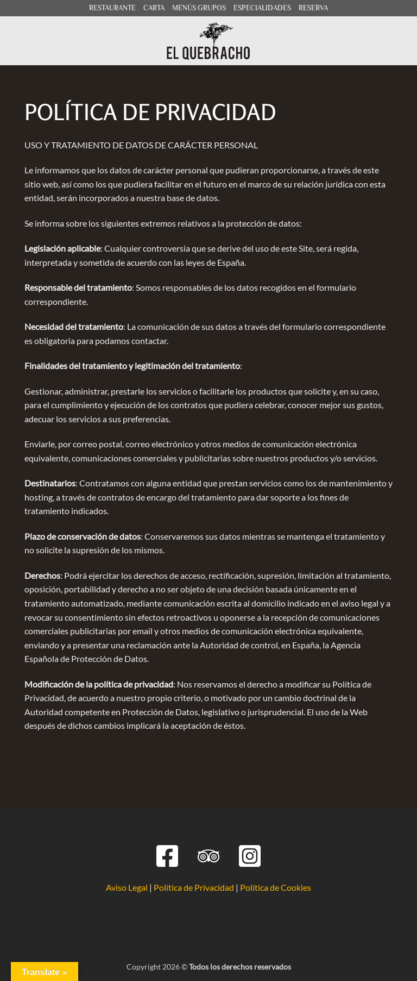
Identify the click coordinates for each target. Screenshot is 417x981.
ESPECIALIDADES (262, 8)
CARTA (154, 8)
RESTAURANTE (112, 8)
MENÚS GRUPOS (199, 8)
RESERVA (313, 8)
